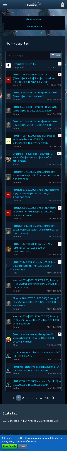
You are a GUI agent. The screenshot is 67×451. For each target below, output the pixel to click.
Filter (55, 55)
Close (22, 446)
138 (47, 397)
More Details (9, 446)
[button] (5, 4)
